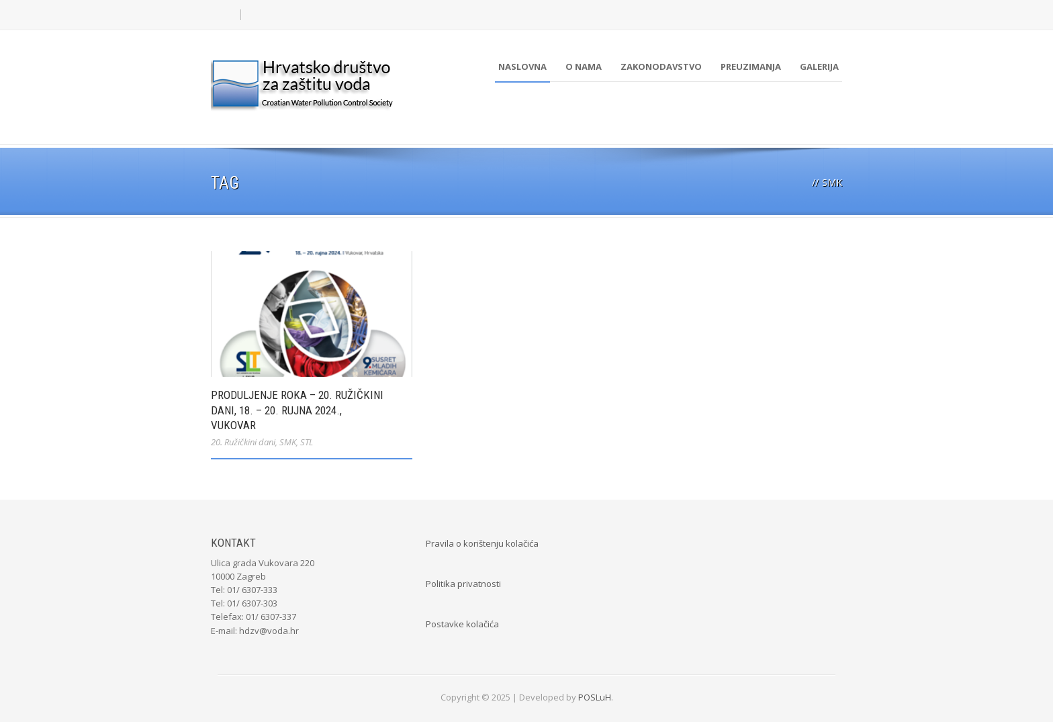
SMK (287, 442)
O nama (583, 66)
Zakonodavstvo (661, 66)
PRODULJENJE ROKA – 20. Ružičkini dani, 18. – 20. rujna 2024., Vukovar (297, 409)
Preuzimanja (751, 66)
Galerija (819, 66)
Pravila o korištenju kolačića (482, 543)
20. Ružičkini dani (243, 442)
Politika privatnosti (463, 584)
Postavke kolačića (462, 624)
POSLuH (594, 697)
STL (306, 442)
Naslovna (522, 66)
